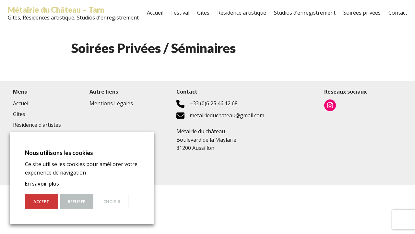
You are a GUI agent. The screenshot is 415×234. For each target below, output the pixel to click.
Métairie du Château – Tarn (56, 9)
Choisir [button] (111, 201)
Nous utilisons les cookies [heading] (59, 152)
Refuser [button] (77, 201)
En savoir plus (42, 183)
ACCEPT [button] (41, 201)
